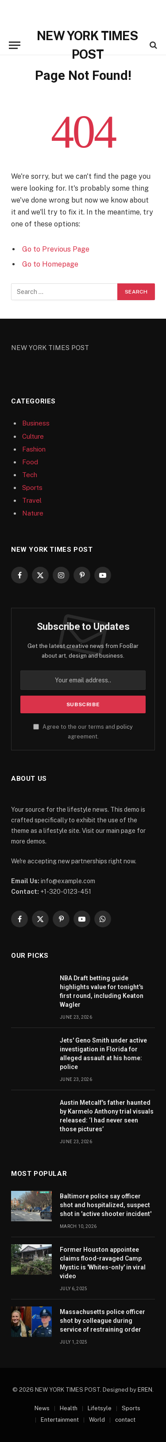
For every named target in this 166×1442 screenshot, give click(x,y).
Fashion (34, 449)
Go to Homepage (50, 264)
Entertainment (60, 1419)
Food (30, 462)
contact (125, 1419)
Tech (29, 474)
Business (36, 423)
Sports (32, 487)
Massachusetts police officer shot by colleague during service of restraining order (102, 1320)
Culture (33, 436)
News (42, 1408)
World (97, 1419)
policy (124, 726)
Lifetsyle (100, 1408)
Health (68, 1408)
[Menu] (14, 45)
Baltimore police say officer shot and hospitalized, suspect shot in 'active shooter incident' (105, 1205)
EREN (145, 1389)
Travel (32, 500)
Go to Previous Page (55, 249)
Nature (32, 513)
